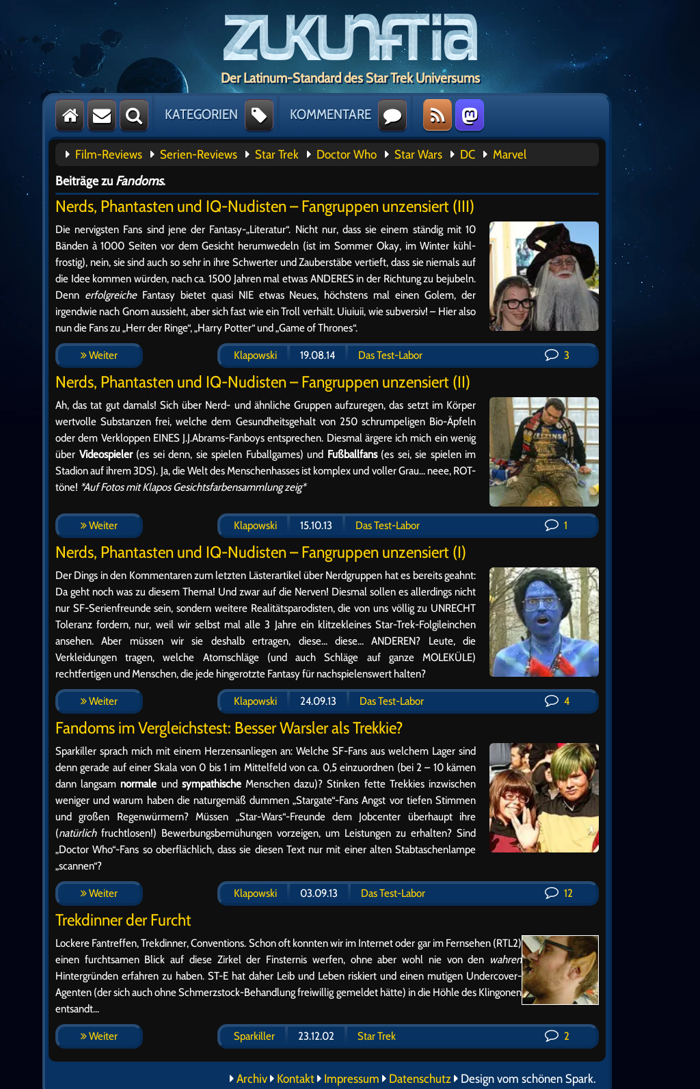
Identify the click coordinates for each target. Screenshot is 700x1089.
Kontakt (295, 1078)
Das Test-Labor (390, 355)
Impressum (351, 1078)
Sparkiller (254, 1036)
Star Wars (418, 154)
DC (467, 154)
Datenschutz (420, 1078)
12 (559, 893)
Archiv (252, 1078)
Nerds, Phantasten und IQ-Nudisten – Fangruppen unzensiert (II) (262, 382)
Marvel (509, 154)
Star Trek (277, 154)
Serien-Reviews (198, 154)
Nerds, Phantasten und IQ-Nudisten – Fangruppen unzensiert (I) (260, 552)
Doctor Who (347, 154)
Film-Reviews (108, 154)
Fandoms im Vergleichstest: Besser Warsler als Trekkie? (229, 728)
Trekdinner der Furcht (123, 920)
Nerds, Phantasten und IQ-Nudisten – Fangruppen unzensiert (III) (264, 206)
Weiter (99, 355)
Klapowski (255, 355)
